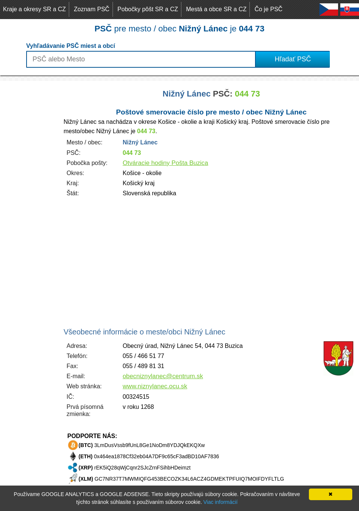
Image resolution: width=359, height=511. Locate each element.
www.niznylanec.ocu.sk (155, 386)
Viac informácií (220, 502)
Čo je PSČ (269, 9)
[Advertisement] (30, 193)
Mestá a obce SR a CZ (216, 9)
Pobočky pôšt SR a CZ (147, 9)
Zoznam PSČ (92, 9)
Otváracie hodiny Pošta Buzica (165, 162)
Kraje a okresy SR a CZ (34, 9)
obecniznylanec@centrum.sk (163, 376)
